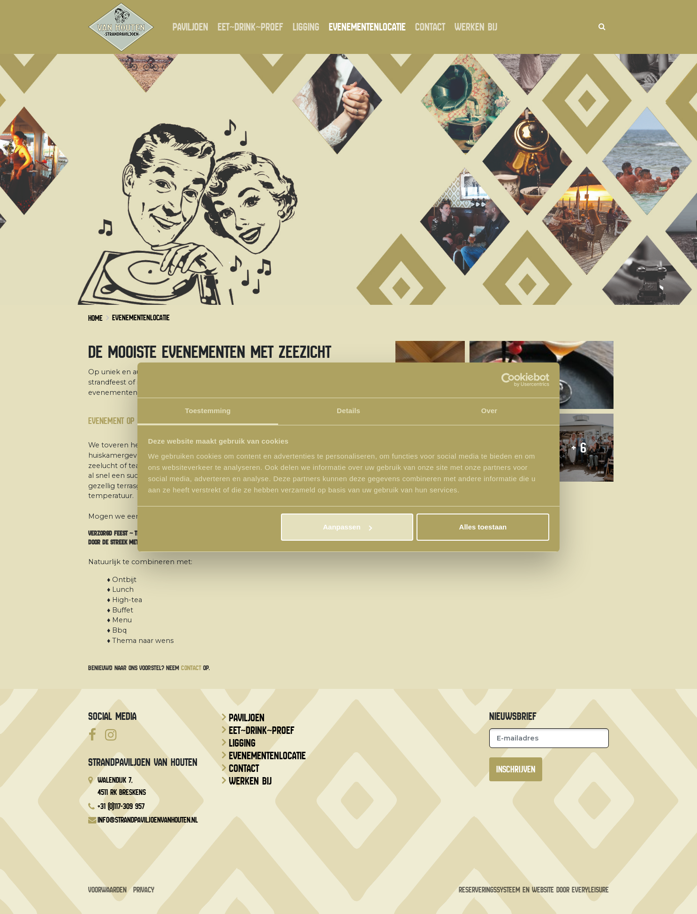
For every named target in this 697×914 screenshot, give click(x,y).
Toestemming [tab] (208, 411)
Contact (430, 27)
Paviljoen (190, 27)
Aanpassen (347, 527)
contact (191, 668)
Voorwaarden (107, 889)
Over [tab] (489, 411)
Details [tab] (348, 411)
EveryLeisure (590, 889)
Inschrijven (515, 769)
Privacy (143, 889)
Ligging (306, 27)
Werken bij (476, 27)
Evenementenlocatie (367, 27)
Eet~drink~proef (250, 27)
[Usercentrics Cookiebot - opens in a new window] (508, 380)
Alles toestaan (483, 527)
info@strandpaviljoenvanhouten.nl (148, 820)
